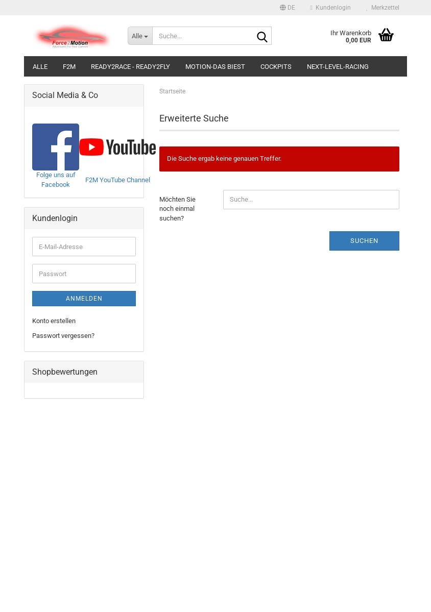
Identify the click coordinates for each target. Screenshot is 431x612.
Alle (40, 66)
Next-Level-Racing (338, 66)
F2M (69, 66)
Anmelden (84, 298)
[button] (287, 7)
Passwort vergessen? (63, 335)
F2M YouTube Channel (117, 180)
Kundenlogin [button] (330, 7)
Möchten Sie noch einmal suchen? (177, 208)
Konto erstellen (54, 321)
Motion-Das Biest (215, 66)
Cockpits (276, 66)
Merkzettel (382, 7)
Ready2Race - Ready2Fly (130, 66)
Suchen (364, 240)
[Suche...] (140, 36)
